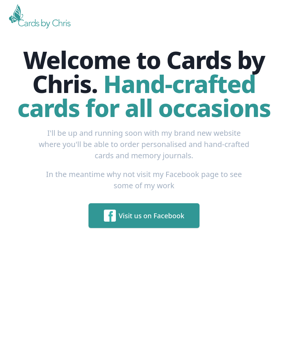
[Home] (41, 16)
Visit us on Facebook (144, 216)
